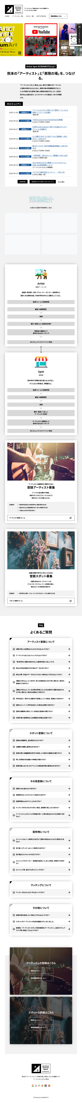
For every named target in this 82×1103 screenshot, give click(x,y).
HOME (7, 16)
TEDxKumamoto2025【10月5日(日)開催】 (47, 119)
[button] (74, 40)
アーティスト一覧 (17, 16)
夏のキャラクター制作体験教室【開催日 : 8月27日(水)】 (50, 147)
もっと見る (61, 181)
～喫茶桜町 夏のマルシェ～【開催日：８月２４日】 (49, 155)
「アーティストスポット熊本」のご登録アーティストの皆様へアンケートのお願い (50, 111)
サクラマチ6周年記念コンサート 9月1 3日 (48, 172)
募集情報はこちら (56, 16)
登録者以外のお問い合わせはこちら (43, 182)
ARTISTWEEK (41, 16)
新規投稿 (22, 182)
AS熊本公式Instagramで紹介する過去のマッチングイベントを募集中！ (49, 128)
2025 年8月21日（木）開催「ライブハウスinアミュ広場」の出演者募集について (49, 164)
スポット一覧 (30, 16)
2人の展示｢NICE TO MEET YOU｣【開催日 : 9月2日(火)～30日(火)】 (49, 137)
